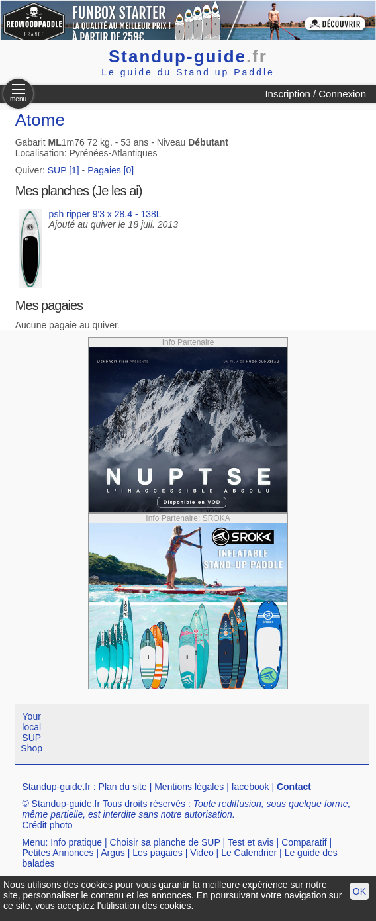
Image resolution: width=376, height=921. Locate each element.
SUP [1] (63, 170)
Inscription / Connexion (315, 93)
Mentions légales (189, 786)
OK (359, 891)
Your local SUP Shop (31, 732)
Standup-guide (188, 56)
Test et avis (251, 842)
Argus (113, 853)
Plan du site (123, 786)
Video (202, 853)
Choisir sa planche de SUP (164, 842)
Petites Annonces (57, 853)
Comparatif (303, 842)
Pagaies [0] (110, 170)
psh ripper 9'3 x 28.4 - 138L (105, 214)
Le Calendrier (249, 853)
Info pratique (76, 842)
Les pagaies (157, 853)
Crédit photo (47, 825)
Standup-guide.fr (56, 786)
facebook (250, 786)
